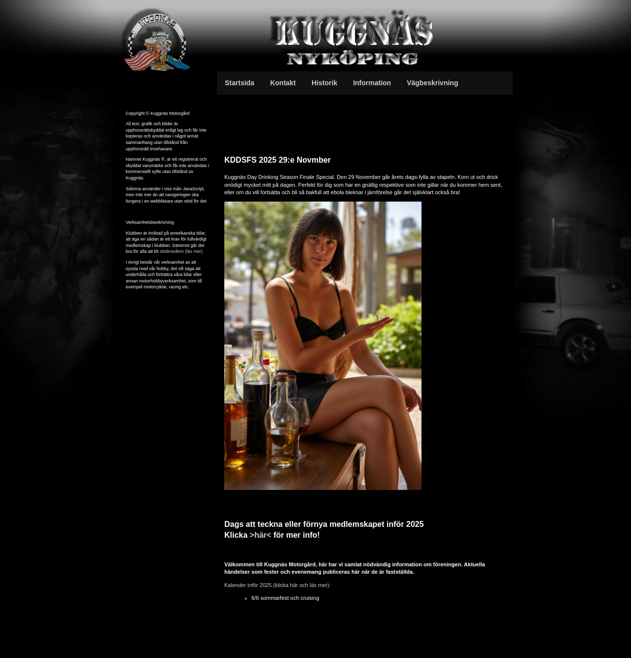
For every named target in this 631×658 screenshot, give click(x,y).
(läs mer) (194, 251)
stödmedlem (172, 251)
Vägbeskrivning (432, 83)
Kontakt (283, 83)
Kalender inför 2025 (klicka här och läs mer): (277, 585)
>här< (261, 535)
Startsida (239, 83)
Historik (324, 83)
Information (372, 83)
